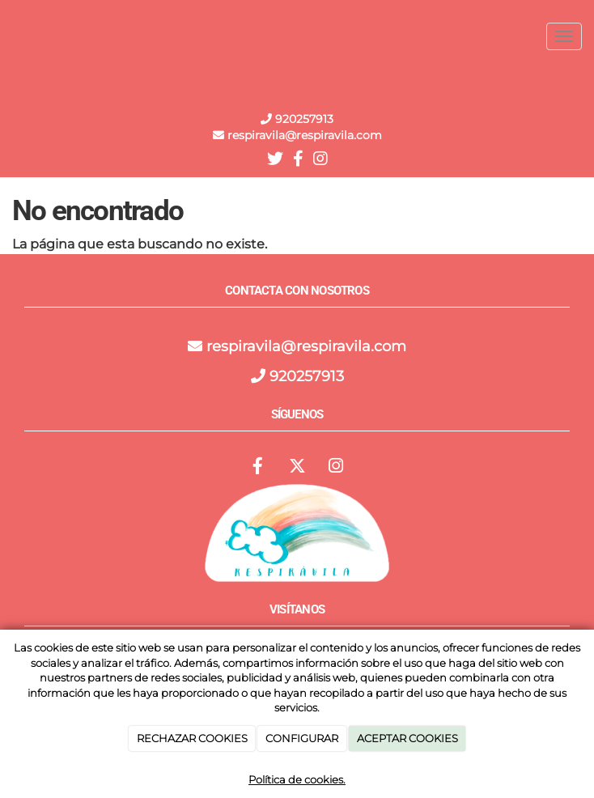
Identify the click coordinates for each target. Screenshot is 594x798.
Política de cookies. (297, 779)
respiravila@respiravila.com (306, 346)
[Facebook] (258, 468)
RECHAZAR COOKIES (192, 738)
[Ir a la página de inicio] (8, 36)
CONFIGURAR (301, 738)
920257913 (302, 118)
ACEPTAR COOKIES (407, 738)
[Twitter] (297, 468)
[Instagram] (336, 468)
